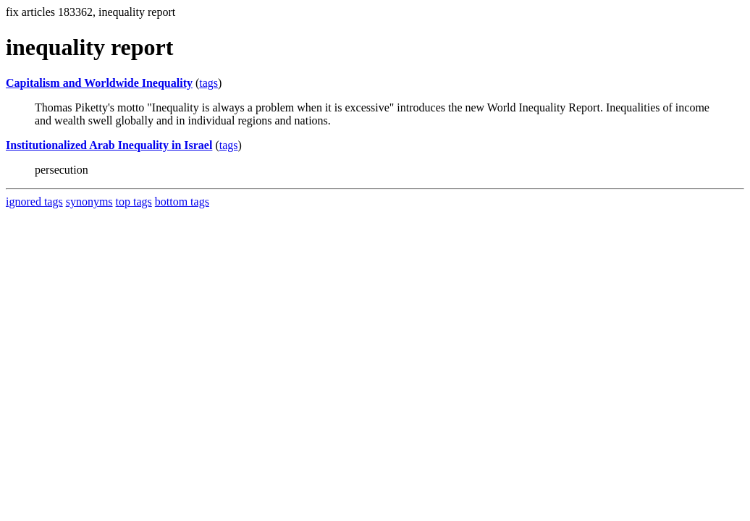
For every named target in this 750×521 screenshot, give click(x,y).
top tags (134, 201)
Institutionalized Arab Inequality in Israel (109, 145)
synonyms (89, 201)
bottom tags (182, 201)
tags (208, 83)
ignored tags (34, 201)
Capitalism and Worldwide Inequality (99, 83)
